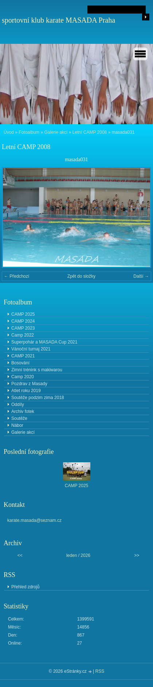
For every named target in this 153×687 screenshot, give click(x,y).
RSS (100, 671)
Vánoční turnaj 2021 (30, 349)
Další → (141, 276)
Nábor (17, 425)
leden (71, 555)
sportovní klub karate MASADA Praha (58, 20)
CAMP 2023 (23, 328)
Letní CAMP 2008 (89, 132)
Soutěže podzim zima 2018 (37, 397)
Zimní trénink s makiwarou (36, 369)
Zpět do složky (81, 276)
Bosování (20, 362)
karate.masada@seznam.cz (34, 520)
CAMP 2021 (23, 355)
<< (20, 555)
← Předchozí (16, 276)
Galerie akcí (55, 132)
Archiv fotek (22, 411)
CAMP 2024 (23, 321)
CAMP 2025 (23, 314)
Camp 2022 (22, 335)
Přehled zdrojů (25, 586)
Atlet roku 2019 (26, 390)
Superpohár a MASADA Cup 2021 (44, 342)
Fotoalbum (29, 132)
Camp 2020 (22, 376)
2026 (85, 555)
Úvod (9, 132)
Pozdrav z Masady (29, 383)
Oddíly (17, 404)
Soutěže (19, 418)
